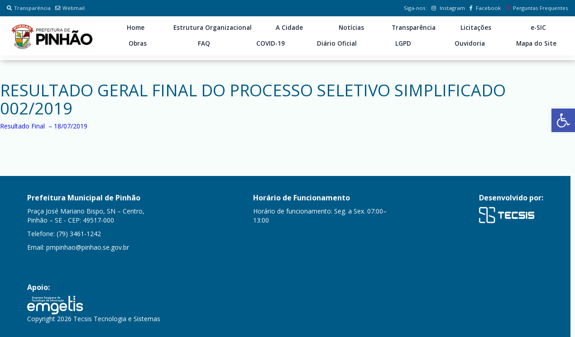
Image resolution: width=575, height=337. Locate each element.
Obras (138, 43)
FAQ (204, 43)
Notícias (351, 28)
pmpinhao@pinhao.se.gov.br (87, 247)
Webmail (70, 8)
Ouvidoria (470, 43)
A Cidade (289, 28)
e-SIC (538, 28)
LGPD (403, 43)
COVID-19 (270, 43)
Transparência (29, 8)
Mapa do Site (536, 43)
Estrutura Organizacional (212, 28)
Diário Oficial (337, 43)
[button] (563, 120)
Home (135, 28)
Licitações (475, 28)
